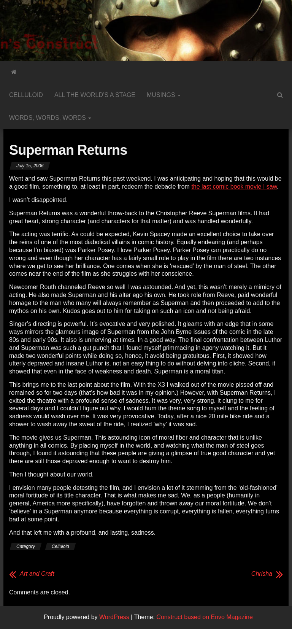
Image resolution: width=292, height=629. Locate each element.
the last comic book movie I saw (234, 186)
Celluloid (26, 95)
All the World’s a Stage (94, 95)
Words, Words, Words (50, 117)
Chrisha (261, 573)
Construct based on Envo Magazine (204, 617)
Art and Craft (37, 573)
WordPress (114, 617)
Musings (164, 95)
